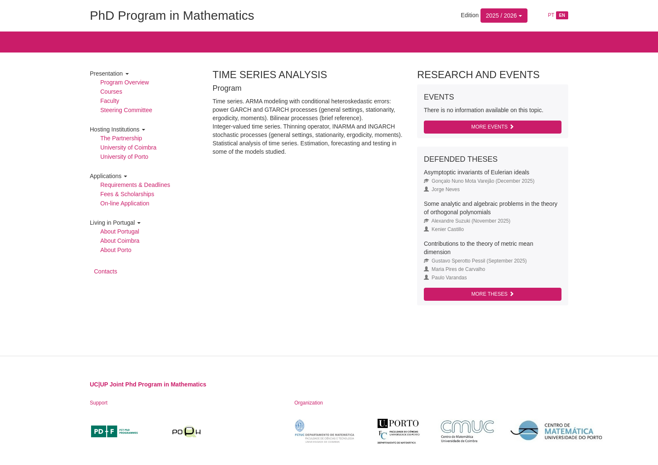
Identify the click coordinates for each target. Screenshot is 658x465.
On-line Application (124, 203)
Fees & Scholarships (127, 194)
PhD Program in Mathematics (172, 15)
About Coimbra (119, 240)
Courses (111, 91)
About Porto (115, 250)
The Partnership (121, 138)
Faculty (109, 100)
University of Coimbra (128, 147)
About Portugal (119, 231)
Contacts (105, 271)
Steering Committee (126, 110)
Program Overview (124, 82)
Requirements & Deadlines (135, 184)
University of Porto (124, 156)
